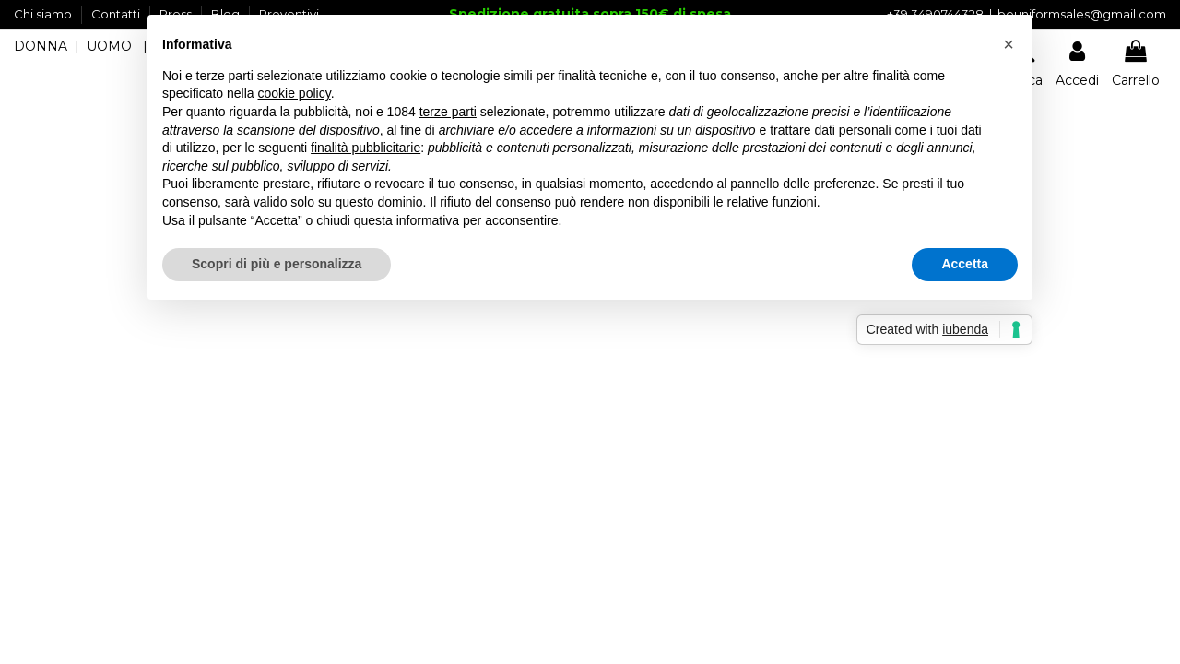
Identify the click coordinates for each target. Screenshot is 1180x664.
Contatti (117, 13)
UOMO (109, 46)
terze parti (448, 111)
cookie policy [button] (294, 93)
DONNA (40, 46)
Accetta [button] (964, 263)
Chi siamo (44, 13)
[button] (1008, 44)
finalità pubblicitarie (365, 147)
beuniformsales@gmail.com (1081, 13)
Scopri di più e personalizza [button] (276, 263)
